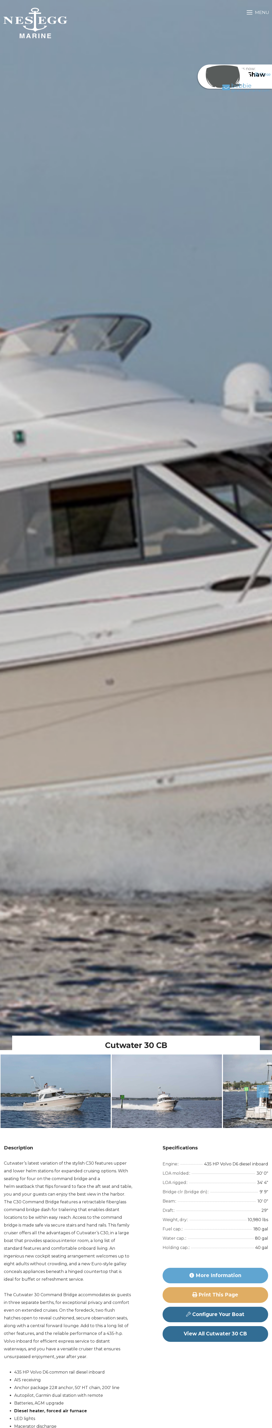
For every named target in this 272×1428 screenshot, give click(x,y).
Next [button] (259, 1091)
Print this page (215, 1295)
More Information (215, 1275)
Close (262, 74)
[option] (55, 1091)
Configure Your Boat (215, 1314)
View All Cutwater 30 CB (215, 1334)
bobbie (240, 93)
